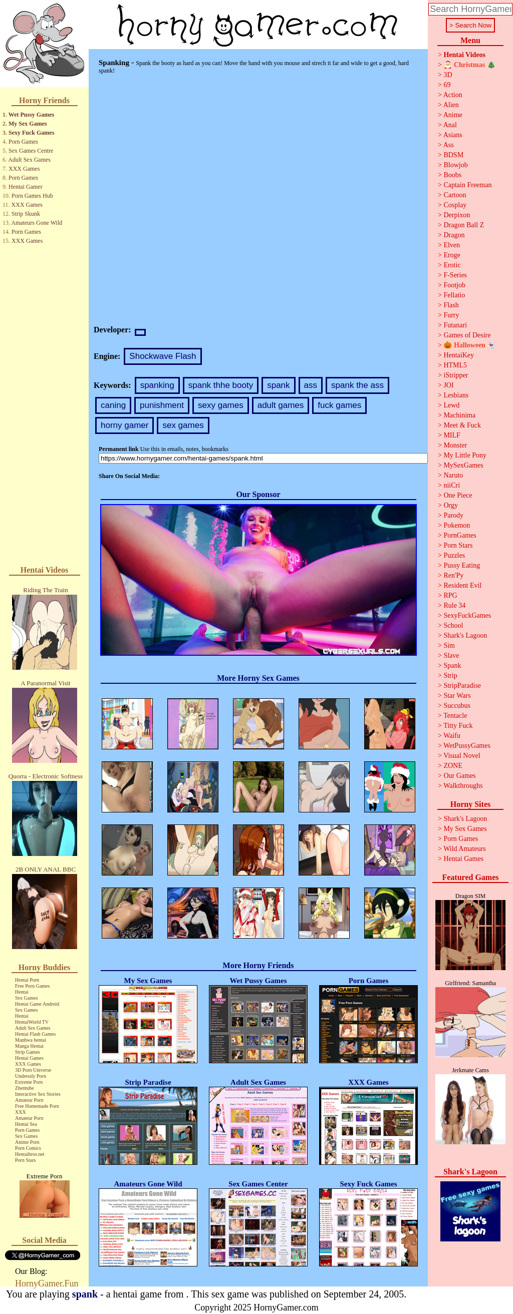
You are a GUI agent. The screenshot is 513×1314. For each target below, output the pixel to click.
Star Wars (456, 695)
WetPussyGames (466, 745)
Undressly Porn (30, 1076)
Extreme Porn (29, 1082)
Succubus (456, 705)
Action (452, 95)
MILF (451, 435)
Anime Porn (27, 1142)
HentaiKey (458, 355)
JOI (448, 385)
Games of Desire (466, 335)
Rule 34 (454, 605)
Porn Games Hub (32, 195)
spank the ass (357, 385)
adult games (281, 405)
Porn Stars (25, 1160)
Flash (450, 305)
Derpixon (456, 215)
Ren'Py (453, 575)
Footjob (454, 285)
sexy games (220, 405)
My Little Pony (464, 455)
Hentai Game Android (37, 1004)
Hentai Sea (26, 1124)
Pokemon (456, 525)
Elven (451, 245)
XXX (20, 1112)
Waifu (451, 735)
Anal (450, 125)
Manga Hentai (29, 1046)
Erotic (451, 265)
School (453, 625)
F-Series (455, 275)
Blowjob (455, 165)
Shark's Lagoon (465, 635)
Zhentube (24, 1088)
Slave (451, 655)
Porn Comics (28, 1148)
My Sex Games (28, 123)
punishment (162, 405)
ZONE (452, 765)
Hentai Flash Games (35, 1034)
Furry (451, 315)
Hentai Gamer (26, 186)
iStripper (455, 375)
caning (113, 405)
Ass (448, 145)
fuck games (339, 405)
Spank (452, 665)
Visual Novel (461, 755)
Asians (452, 135)
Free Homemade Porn (37, 1106)
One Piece (457, 495)
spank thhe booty (220, 385)
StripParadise (462, 685)
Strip (450, 675)
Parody (453, 515)
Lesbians (455, 395)
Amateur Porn (29, 1100)
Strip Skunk (26, 213)
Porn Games (23, 141)
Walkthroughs (462, 785)
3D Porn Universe (33, 1070)
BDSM (453, 155)
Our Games (459, 775)
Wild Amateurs (464, 848)
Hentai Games (29, 1058)
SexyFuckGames (467, 615)
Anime (452, 115)
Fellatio (454, 295)
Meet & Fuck (462, 425)
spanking (157, 385)
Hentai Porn (27, 980)
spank (278, 385)
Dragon (453, 235)
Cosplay (454, 205)
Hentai (22, 992)
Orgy (450, 505)
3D (447, 75)
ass (310, 385)
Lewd (451, 405)
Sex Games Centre (31, 150)
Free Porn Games (32, 986)
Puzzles (454, 555)
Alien (451, 105)
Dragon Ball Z (463, 225)
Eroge (451, 255)
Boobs (452, 175)
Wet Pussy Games (31, 114)
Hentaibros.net (30, 1154)
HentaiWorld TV (32, 1022)
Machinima (459, 415)
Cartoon (454, 195)
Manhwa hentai (30, 1040)
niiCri (451, 485)
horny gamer (124, 425)
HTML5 (455, 365)
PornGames (459, 535)
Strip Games (27, 1052)
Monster (455, 445)
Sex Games (26, 998)
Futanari (455, 325)
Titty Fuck (457, 725)
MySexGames (463, 465)
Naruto (453, 475)
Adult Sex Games (29, 159)
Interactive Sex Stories (38, 1094)
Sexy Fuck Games (31, 132)
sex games (182, 425)
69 (446, 85)
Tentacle (455, 715)
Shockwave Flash (162, 356)
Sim (449, 645)
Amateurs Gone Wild (36, 222)
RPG (450, 595)
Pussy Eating (461, 565)
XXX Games (24, 168)
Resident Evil (462, 585)
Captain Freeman (467, 185)
